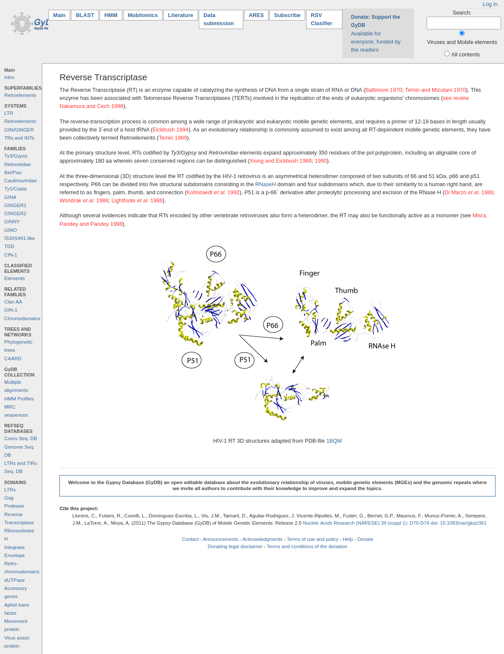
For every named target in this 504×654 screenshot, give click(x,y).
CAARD (12, 358)
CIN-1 (10, 254)
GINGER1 (15, 205)
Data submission (218, 19)
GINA (10, 197)
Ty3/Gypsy (15, 155)
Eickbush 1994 (171, 129)
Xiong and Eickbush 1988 (281, 161)
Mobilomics (143, 15)
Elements (14, 278)
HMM (111, 15)
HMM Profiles (19, 398)
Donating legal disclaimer (235, 546)
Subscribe (287, 15)
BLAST (85, 15)
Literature (180, 15)
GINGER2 (15, 213)
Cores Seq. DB (20, 438)
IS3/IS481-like (19, 238)
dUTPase (14, 580)
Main (61, 14)
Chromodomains (22, 318)
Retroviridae (17, 164)
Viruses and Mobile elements (462, 42)
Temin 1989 (173, 137)
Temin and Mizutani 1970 (435, 90)
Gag (9, 497)
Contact (190, 539)
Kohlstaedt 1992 (213, 192)
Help (348, 539)
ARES (256, 15)
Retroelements (20, 95)
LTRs (10, 489)
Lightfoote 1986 (137, 200)
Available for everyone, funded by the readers (376, 33)
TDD (9, 246)
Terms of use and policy (313, 539)
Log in (490, 4)
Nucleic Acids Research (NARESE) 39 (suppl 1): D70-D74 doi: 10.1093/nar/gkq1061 (395, 523)
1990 (321, 161)
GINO (10, 230)
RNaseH (265, 184)
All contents (465, 54)
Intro (9, 77)
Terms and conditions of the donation (307, 546)
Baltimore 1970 (383, 90)
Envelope (14, 555)
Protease (14, 505)
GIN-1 (11, 309)
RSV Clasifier (322, 19)
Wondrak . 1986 (83, 200)
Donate (365, 539)
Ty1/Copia (15, 188)
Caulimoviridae (20, 180)
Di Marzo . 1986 (469, 192)
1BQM (334, 441)
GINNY (12, 221)
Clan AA (13, 301)
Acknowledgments (262, 539)
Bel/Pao (12, 172)
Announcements (220, 539)
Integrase (14, 547)
